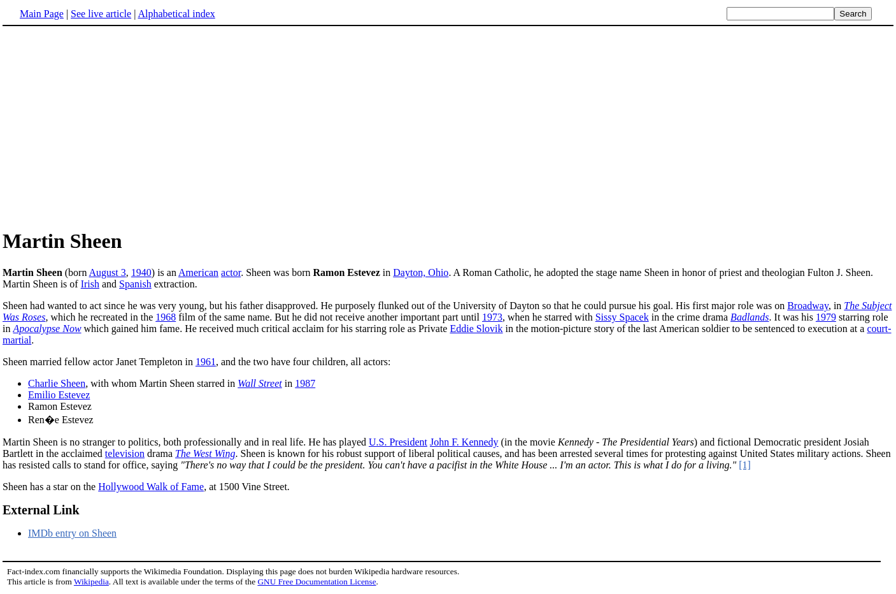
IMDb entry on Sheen (72, 533)
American (198, 272)
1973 (492, 317)
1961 (206, 361)
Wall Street (259, 383)
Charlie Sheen (56, 383)
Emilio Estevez (59, 394)
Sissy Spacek (622, 317)
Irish (90, 284)
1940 (141, 272)
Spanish (135, 284)
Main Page (42, 13)
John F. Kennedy (464, 442)
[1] (745, 465)
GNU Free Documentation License (316, 581)
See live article (101, 13)
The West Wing (205, 453)
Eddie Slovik (476, 328)
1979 (826, 317)
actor (231, 272)
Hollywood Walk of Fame (151, 486)
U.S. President (398, 442)
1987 (305, 383)
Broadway (807, 305)
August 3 (107, 272)
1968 (165, 317)
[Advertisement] (110, 127)
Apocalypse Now (47, 328)
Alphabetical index (176, 13)
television (125, 453)
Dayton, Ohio (420, 272)
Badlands (749, 317)
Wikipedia (91, 581)
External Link (41, 510)
